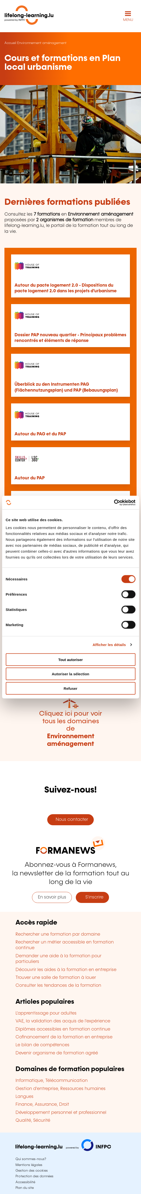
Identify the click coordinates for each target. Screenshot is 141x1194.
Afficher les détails (109, 645)
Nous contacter (70, 819)
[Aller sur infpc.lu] (63, 1150)
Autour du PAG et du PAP (40, 434)
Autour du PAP (30, 478)
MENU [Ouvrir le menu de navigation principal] (128, 20)
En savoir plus (52, 897)
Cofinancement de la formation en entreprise (64, 1037)
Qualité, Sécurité (33, 1120)
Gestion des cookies (32, 1170)
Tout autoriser (70, 659)
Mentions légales (29, 1165)
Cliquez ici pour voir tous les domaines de (70, 728)
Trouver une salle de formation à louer (56, 977)
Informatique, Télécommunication (52, 1080)
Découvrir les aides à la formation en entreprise (66, 970)
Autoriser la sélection (70, 674)
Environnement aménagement (41, 43)
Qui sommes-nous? (31, 1159)
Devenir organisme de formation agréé (57, 1053)
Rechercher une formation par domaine (58, 934)
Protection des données (34, 1176)
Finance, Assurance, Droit (42, 1104)
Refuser (71, 688)
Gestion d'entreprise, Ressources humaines (61, 1089)
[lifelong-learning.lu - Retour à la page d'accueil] (29, 16)
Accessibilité (25, 1182)
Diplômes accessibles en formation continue (63, 1029)
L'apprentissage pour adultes (46, 1013)
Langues (24, 1096)
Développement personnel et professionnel (61, 1112)
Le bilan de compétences (42, 1045)
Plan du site (25, 1188)
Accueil (10, 43)
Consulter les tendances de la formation (58, 985)
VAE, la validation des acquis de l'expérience (63, 1021)
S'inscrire (92, 897)
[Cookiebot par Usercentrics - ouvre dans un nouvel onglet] (113, 502)
